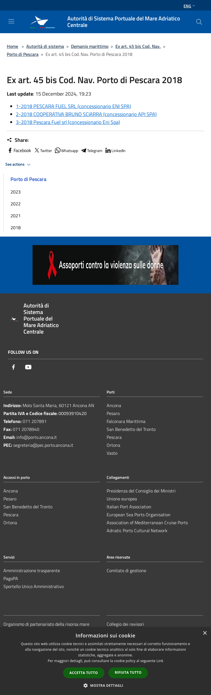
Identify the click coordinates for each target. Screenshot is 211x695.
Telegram (91, 150)
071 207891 (35, 421)
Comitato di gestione (126, 570)
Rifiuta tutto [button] (128, 672)
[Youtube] (28, 367)
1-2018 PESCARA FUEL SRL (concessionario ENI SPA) (73, 106)
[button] (105, 685)
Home (12, 46)
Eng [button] (190, 6)
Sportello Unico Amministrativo (33, 586)
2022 (15, 203)
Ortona (113, 445)
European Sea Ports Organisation (139, 514)
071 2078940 (26, 429)
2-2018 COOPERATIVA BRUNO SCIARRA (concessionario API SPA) (86, 114)
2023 (15, 191)
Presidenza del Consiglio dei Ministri (141, 490)
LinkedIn (115, 150)
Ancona (114, 405)
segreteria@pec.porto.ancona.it (43, 445)
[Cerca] (199, 21)
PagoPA (10, 578)
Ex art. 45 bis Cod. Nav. (138, 46)
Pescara (114, 437)
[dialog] (105, 661)
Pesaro (113, 413)
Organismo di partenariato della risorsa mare (46, 624)
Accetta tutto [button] (84, 672)
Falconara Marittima (126, 421)
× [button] (205, 633)
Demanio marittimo (89, 46)
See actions (18, 164)
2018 (15, 227)
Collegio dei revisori (125, 624)
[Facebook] (13, 367)
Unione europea (122, 498)
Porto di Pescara (22, 54)
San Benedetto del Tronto (131, 429)
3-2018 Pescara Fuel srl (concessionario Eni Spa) (68, 122)
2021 (15, 215)
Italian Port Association (129, 506)
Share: (18, 140)
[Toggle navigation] (11, 21)
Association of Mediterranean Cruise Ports (147, 522)
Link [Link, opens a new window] (159, 660)
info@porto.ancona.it (36, 437)
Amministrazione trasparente (31, 570)
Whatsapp (66, 150)
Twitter (42, 150)
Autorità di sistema (45, 46)
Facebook (19, 150)
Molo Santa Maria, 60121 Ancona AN (58, 405)
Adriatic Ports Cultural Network (137, 530)
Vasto (112, 453)
